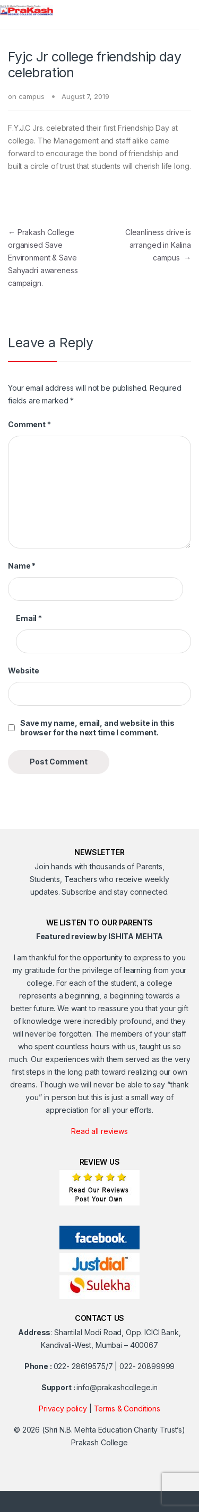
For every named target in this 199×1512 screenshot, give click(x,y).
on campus (26, 96)
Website (23, 670)
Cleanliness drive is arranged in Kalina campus (158, 245)
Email (29, 618)
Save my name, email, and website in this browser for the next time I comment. (97, 727)
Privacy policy (63, 1408)
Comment (29, 424)
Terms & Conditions (127, 1408)
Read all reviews (99, 1131)
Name (22, 565)
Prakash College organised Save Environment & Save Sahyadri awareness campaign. (42, 257)
